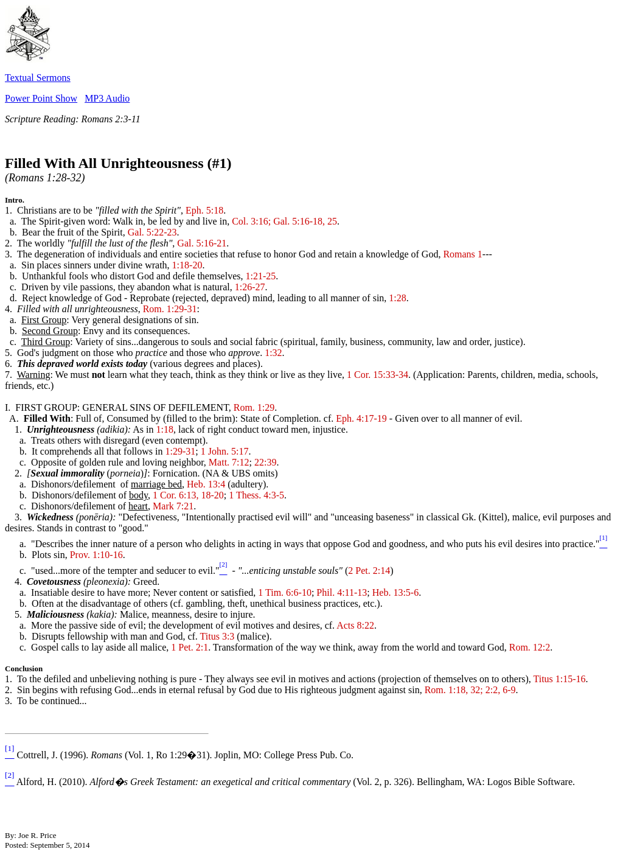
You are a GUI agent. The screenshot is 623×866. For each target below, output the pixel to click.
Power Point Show (41, 98)
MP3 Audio (107, 98)
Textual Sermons (38, 77)
